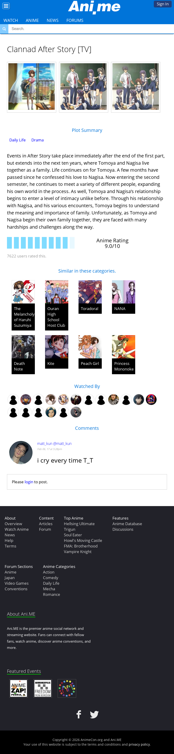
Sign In (163, 4)
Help (9, 540)
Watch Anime (17, 529)
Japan (10, 577)
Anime (32, 20)
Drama (37, 140)
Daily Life (17, 140)
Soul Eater (73, 534)
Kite (50, 363)
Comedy (50, 577)
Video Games (17, 583)
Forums (74, 20)
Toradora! (89, 308)
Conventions (16, 588)
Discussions (122, 529)
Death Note (19, 366)
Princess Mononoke (124, 366)
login (29, 481)
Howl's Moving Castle (83, 540)
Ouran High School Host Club (56, 317)
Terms (10, 546)
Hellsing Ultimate (79, 523)
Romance (51, 594)
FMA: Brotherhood (81, 546)
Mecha (49, 588)
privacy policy (139, 744)
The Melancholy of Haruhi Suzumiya (24, 317)
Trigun (69, 529)
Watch (10, 20)
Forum (45, 529)
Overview (13, 523)
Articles (46, 523)
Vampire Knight (78, 551)
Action (48, 572)
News (53, 20)
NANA (119, 308)
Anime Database (127, 523)
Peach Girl (90, 363)
